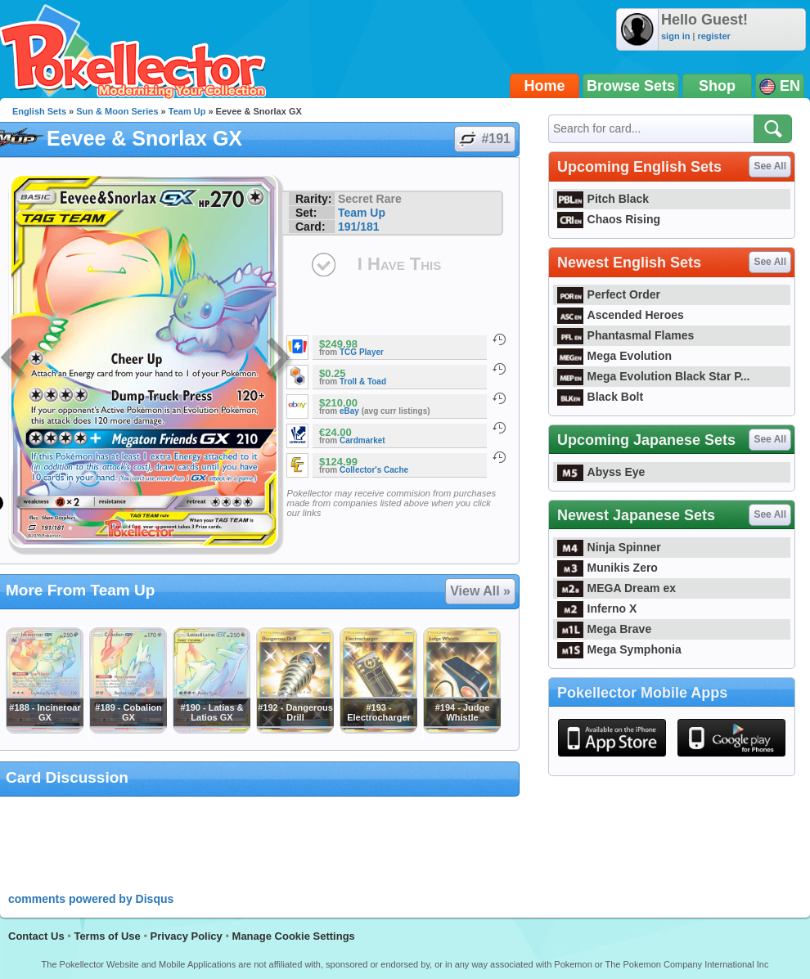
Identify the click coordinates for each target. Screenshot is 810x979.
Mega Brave (604, 628)
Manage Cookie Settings (293, 936)
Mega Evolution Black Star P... (653, 376)
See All (770, 166)
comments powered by (90, 898)
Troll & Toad (363, 381)
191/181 (359, 226)
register (713, 36)
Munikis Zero (607, 567)
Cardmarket (362, 440)
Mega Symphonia (619, 649)
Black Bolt (600, 396)
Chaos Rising (608, 219)
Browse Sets (631, 86)
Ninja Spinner (609, 547)
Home (544, 86)
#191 (484, 139)
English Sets (39, 111)
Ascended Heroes (620, 314)
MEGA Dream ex (616, 588)
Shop (717, 86)
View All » (480, 591)
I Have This (399, 264)
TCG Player (362, 352)
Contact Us (36, 936)
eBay (349, 410)
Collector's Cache (374, 469)
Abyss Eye (601, 471)
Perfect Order (608, 294)
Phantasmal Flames (625, 335)
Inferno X (597, 608)
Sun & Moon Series (117, 111)
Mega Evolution (614, 355)
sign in (675, 36)
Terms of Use (107, 936)
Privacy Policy (187, 936)
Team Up (187, 111)
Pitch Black (603, 198)
